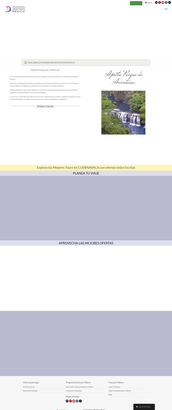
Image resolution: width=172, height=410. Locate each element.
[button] (86, 63)
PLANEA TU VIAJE (86, 173)
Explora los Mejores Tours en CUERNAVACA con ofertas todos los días (86, 167)
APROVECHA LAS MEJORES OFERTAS (86, 243)
